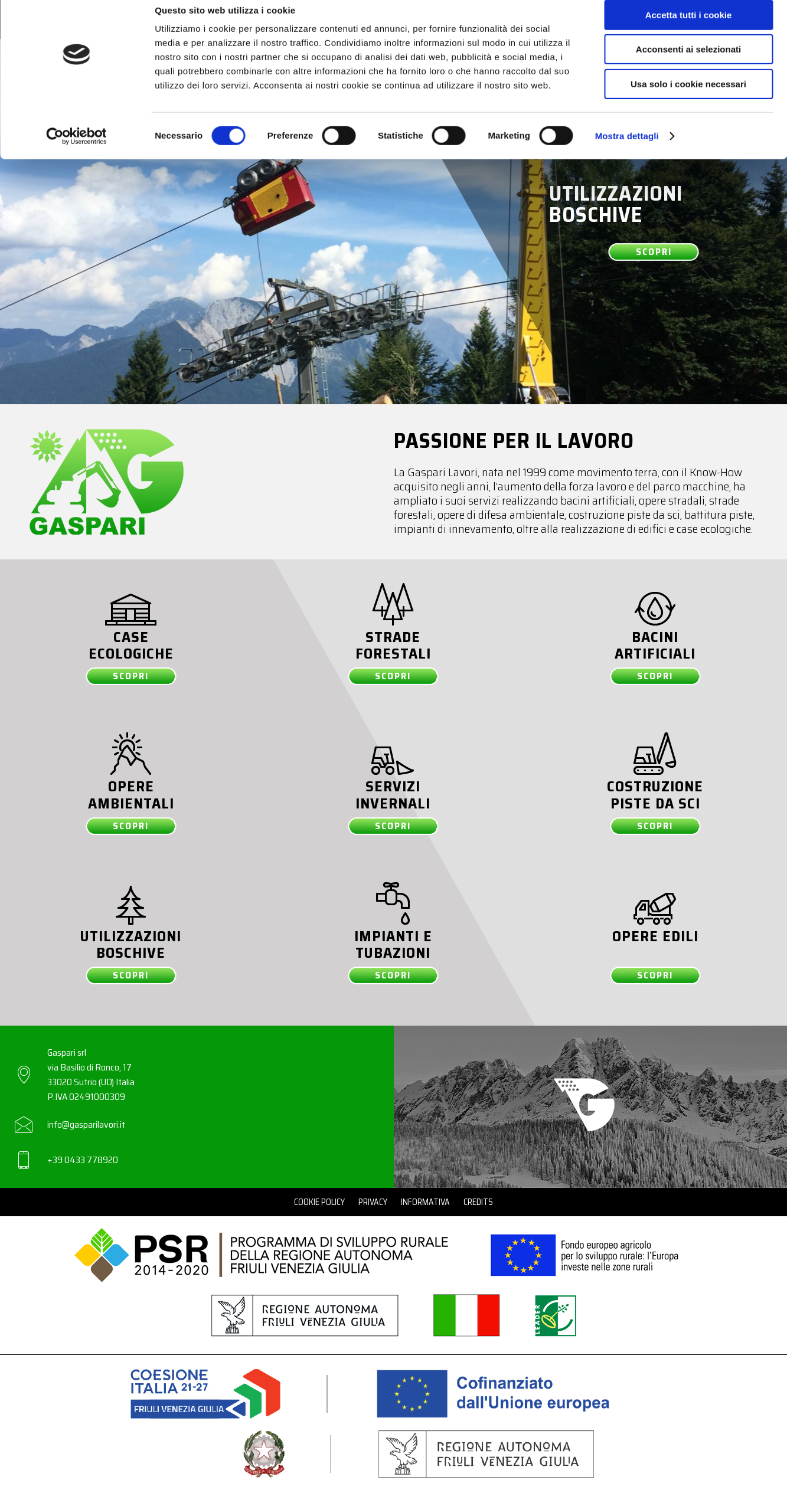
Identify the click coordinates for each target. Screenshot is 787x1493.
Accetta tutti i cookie (688, 29)
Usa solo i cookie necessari (688, 98)
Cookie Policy (319, 1202)
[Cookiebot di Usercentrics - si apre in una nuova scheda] (76, 150)
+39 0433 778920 (82, 1160)
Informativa (425, 1202)
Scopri (654, 251)
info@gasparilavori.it (86, 1124)
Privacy (372, 1202)
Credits (478, 1202)
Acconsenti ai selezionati (688, 64)
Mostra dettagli (627, 150)
